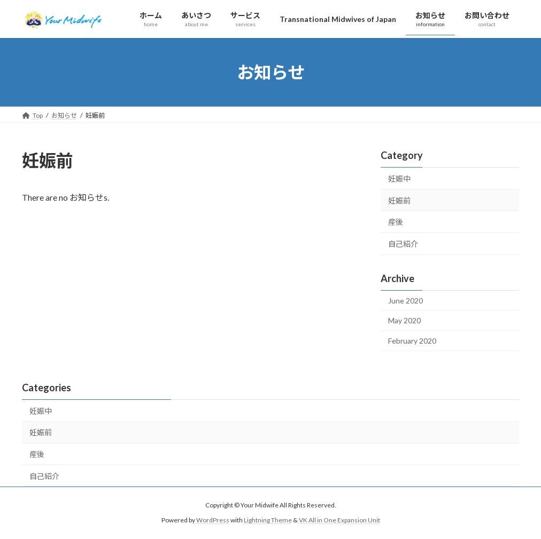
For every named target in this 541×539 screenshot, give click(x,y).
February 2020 (412, 340)
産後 (395, 221)
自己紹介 (403, 243)
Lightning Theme (268, 521)
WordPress (212, 521)
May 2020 (404, 320)
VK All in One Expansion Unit (339, 521)
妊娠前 (399, 200)
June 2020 (405, 300)
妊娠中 (399, 178)
